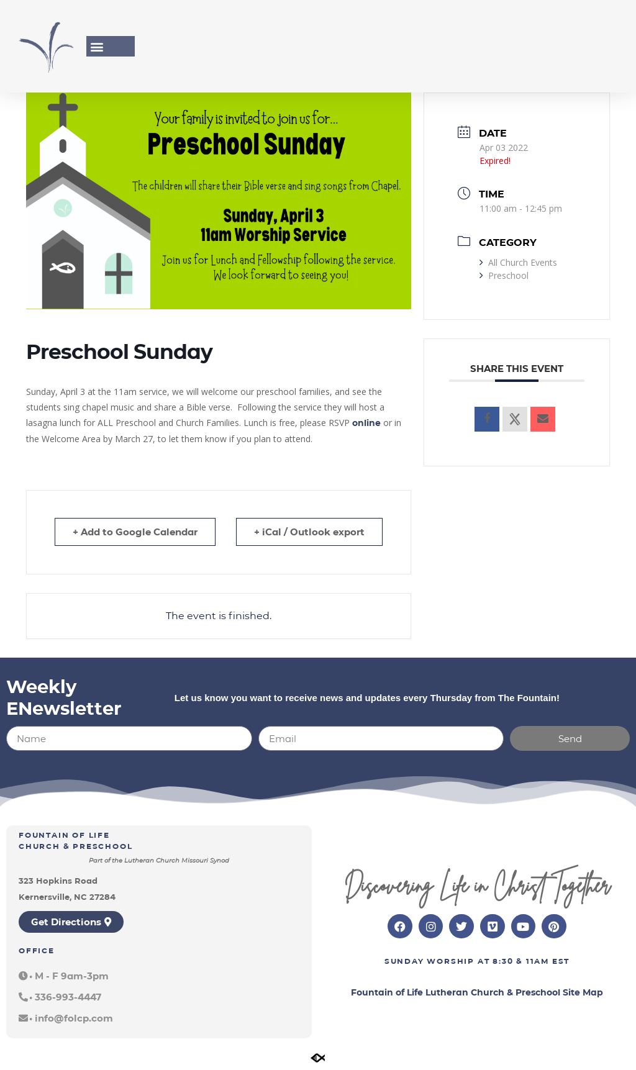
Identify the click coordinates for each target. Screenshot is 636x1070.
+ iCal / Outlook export (309, 532)
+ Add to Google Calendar (135, 532)
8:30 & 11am (521, 961)
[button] (96, 46)
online (366, 422)
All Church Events (518, 262)
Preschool (504, 275)
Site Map (583, 992)
